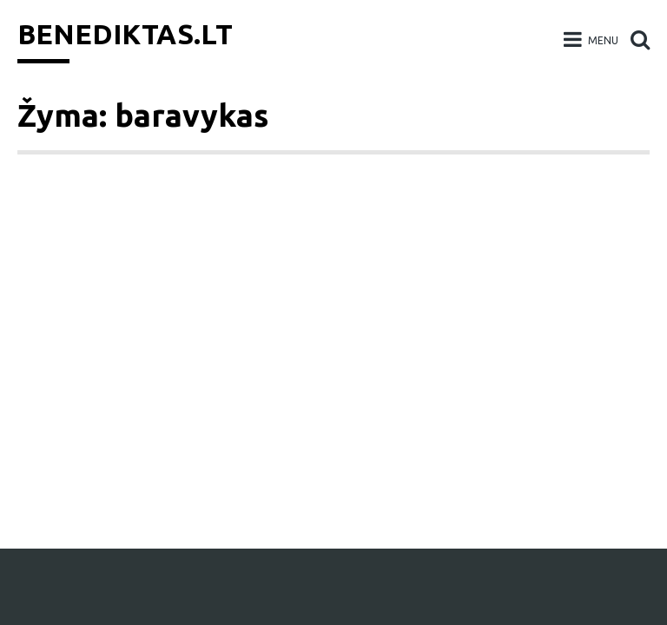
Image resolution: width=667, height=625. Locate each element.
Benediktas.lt (125, 33)
